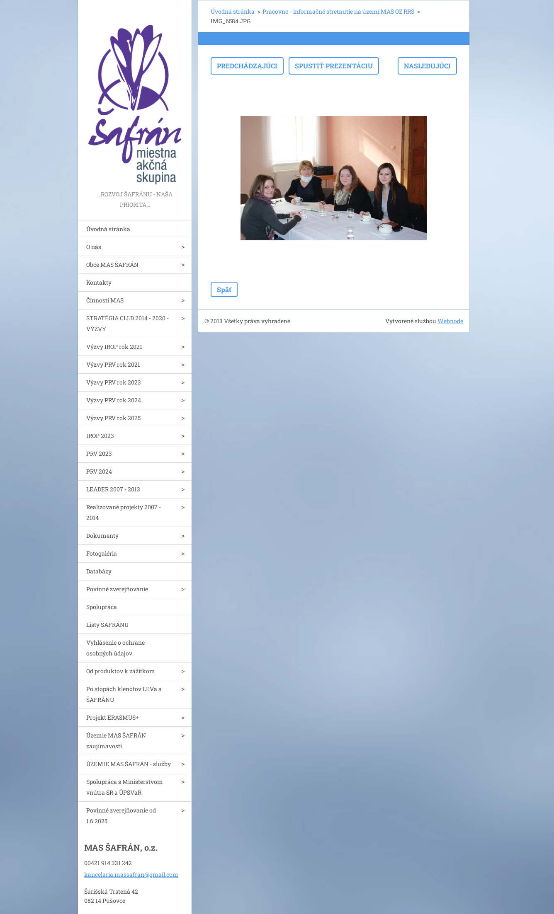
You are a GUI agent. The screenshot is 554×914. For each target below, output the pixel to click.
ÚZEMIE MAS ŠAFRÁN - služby (128, 764)
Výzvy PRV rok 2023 (113, 382)
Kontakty (99, 282)
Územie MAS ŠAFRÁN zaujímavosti (116, 740)
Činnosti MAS (105, 300)
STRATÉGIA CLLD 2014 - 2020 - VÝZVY (127, 323)
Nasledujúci (427, 65)
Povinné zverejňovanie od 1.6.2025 (121, 815)
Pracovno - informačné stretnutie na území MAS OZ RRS (338, 11)
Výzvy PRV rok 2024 (113, 400)
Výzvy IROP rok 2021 (114, 347)
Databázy (99, 571)
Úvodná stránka (108, 229)
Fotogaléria (101, 553)
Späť (224, 289)
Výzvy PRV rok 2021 (113, 364)
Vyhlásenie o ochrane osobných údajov (115, 647)
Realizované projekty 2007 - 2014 (123, 512)
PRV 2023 (99, 453)
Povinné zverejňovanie (117, 589)
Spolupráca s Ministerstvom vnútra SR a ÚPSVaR (124, 787)
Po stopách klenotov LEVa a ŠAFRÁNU (124, 694)
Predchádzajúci (247, 65)
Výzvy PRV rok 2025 (113, 418)
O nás (93, 247)
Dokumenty (102, 535)
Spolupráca (101, 607)
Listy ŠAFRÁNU (107, 625)
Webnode (450, 321)
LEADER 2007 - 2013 (113, 489)
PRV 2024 (99, 471)
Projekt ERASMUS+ (112, 717)
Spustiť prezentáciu (334, 65)
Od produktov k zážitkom (120, 671)
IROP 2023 (100, 436)
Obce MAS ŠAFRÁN (112, 264)
